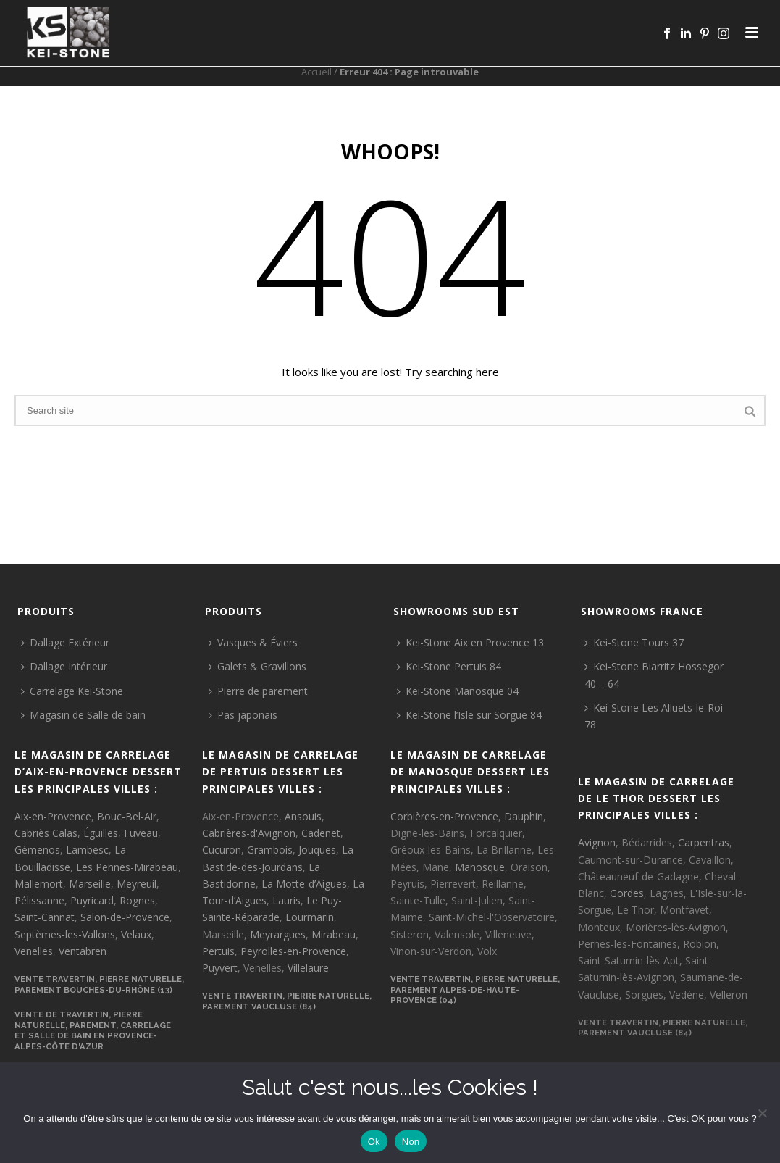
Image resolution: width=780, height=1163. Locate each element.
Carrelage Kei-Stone (72, 691)
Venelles (33, 951)
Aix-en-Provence (52, 816)
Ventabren (82, 951)
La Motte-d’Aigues (304, 884)
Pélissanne (39, 900)
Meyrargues (278, 934)
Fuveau (141, 833)
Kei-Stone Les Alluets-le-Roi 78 (653, 716)
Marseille (90, 884)
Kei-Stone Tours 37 (634, 642)
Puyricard (92, 900)
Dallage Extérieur (65, 642)
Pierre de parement (258, 691)
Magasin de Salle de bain (83, 715)
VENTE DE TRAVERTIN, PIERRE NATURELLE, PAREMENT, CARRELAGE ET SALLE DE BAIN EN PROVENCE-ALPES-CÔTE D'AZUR (92, 1030)
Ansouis (303, 816)
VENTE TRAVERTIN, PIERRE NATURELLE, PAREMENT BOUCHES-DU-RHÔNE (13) (99, 984)
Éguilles (100, 833)
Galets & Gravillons (257, 666)
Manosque (480, 867)
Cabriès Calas (45, 833)
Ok (374, 1141)
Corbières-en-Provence (444, 816)
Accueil (316, 71)
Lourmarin (309, 917)
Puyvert (220, 968)
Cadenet (320, 833)
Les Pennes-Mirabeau (127, 867)
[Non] (762, 1113)
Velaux (136, 934)
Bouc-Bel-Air (126, 816)
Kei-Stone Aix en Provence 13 (470, 642)
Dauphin (523, 816)
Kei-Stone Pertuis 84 (449, 666)
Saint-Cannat (44, 917)
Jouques (317, 849)
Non (411, 1141)
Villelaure (308, 968)
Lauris (286, 900)
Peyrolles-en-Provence (293, 951)
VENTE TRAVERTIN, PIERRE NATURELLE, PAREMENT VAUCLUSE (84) (287, 1001)
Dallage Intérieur (64, 666)
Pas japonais (243, 715)
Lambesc (87, 849)
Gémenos (37, 849)
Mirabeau (333, 934)
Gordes (627, 893)
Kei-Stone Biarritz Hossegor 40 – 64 (654, 674)
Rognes (137, 900)
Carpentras (703, 842)
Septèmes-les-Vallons (64, 934)
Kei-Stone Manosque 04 (458, 691)
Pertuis (218, 951)
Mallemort (38, 884)
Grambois (270, 849)
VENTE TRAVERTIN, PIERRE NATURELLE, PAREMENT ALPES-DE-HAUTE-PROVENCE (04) (475, 989)
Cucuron (221, 849)
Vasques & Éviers (253, 642)
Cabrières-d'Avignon (248, 833)
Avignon (597, 842)
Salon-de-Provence (124, 917)
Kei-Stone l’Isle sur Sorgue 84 (469, 715)
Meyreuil (136, 884)
